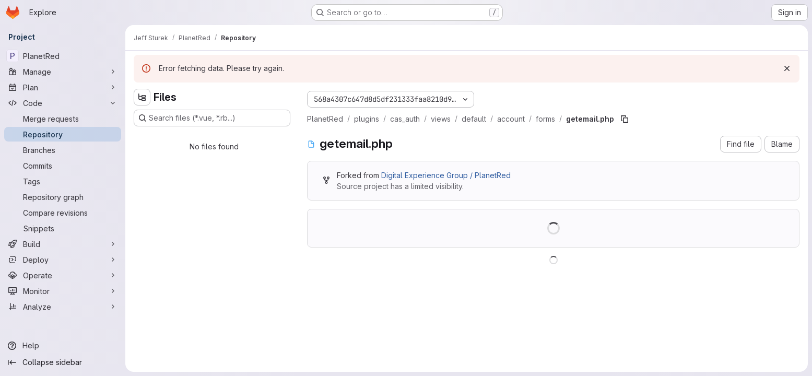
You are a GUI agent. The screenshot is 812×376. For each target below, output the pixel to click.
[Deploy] (62, 259)
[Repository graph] (62, 197)
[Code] (62, 103)
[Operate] (62, 275)
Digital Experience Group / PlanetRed (446, 175)
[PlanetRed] (62, 56)
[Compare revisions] (62, 212)
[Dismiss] (787, 68)
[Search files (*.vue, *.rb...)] (212, 118)
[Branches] (62, 150)
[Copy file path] (624, 119)
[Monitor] (62, 291)
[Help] (62, 345)
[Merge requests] (62, 118)
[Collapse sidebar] (62, 362)
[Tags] (62, 181)
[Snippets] (62, 228)
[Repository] (62, 134)
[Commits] (62, 165)
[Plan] (62, 87)
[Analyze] (62, 306)
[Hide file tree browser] (142, 97)
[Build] (62, 244)
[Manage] (62, 71)
